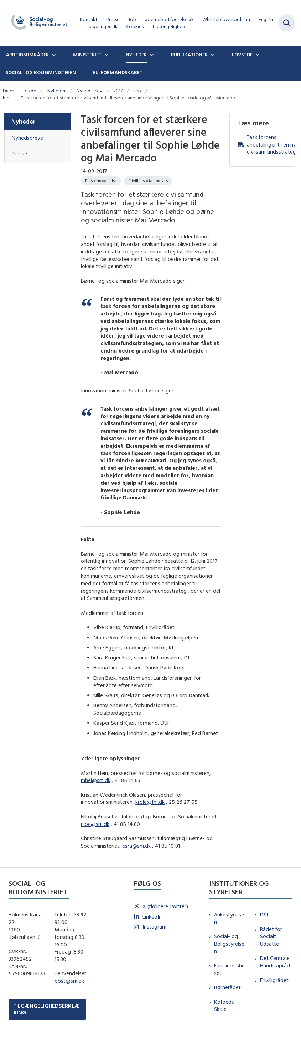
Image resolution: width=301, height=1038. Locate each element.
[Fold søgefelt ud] (286, 22)
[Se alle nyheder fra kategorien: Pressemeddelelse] (101, 180)
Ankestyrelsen (229, 918)
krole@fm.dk (150, 801)
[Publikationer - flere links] (212, 54)
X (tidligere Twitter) (165, 906)
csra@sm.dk (136, 845)
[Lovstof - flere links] (257, 54)
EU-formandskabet (117, 72)
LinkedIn (152, 916)
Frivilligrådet (274, 980)
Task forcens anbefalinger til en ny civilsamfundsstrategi (266, 144)
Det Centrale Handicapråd (275, 962)
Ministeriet (87, 54)
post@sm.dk (69, 980)
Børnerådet (227, 987)
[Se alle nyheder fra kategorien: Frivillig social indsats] (148, 180)
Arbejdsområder (27, 54)
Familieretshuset (229, 969)
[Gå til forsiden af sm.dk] (37, 22)
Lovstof (242, 54)
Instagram (154, 926)
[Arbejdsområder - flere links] (53, 54)
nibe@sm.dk (95, 824)
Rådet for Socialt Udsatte (271, 936)
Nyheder (136, 54)
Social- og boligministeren (41, 72)
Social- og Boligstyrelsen (229, 944)
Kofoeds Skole (224, 1005)
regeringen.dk (103, 26)
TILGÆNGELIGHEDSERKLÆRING (46, 1009)
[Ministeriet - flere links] (106, 54)
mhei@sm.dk (95, 780)
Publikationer (189, 54)
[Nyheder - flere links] (151, 54)
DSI (264, 914)
